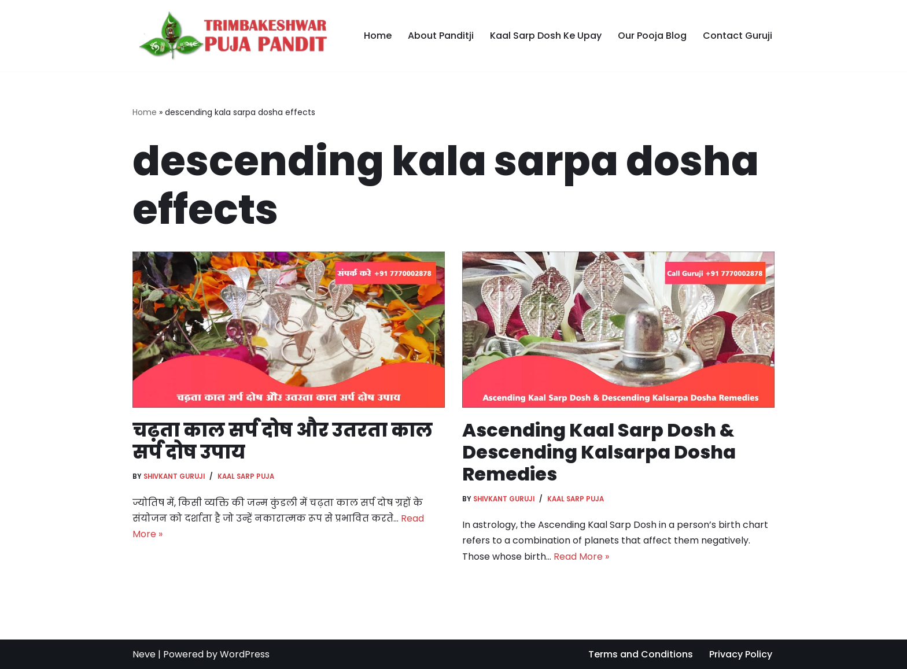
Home (378, 35)
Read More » (581, 556)
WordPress (245, 654)
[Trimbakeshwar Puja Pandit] (229, 35)
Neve (144, 654)
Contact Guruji (737, 35)
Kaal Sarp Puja (245, 476)
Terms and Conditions (640, 654)
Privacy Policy (740, 654)
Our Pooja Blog (652, 35)
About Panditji (441, 35)
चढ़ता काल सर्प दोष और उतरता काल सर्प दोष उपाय (282, 441)
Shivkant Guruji (174, 476)
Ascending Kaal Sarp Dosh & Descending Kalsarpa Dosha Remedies (599, 452)
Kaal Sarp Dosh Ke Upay (546, 35)
